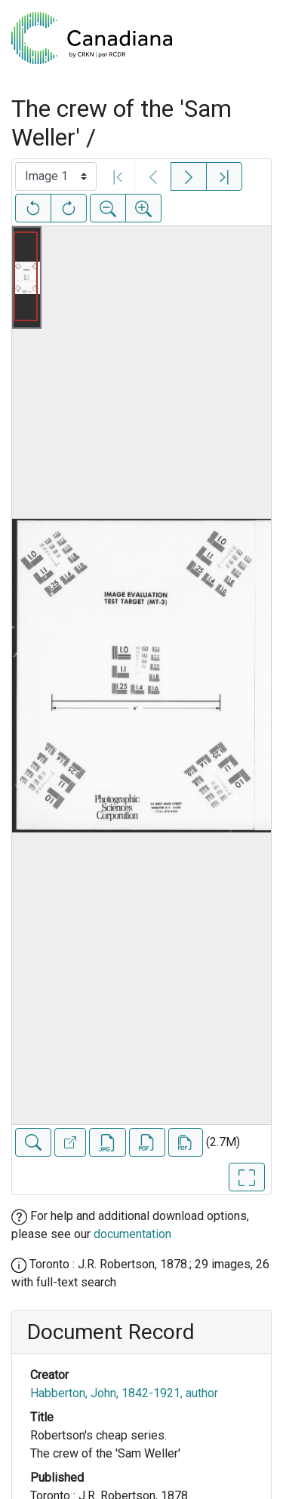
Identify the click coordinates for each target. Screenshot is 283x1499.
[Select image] (56, 176)
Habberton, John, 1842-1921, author (124, 1393)
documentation (132, 1234)
